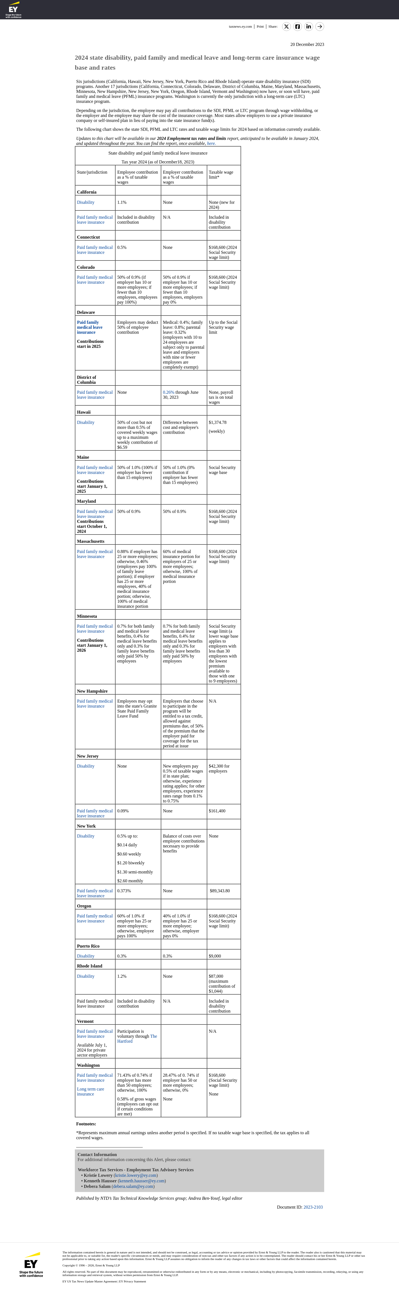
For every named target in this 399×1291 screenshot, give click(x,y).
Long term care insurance (90, 1091)
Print (260, 26)
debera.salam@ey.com (133, 1186)
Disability (85, 202)
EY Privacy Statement (132, 1281)
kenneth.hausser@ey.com (142, 1180)
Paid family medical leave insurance (95, 220)
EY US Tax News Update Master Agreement (89, 1281)
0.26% (168, 392)
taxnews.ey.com (240, 26)
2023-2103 (313, 1207)
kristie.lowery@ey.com (135, 1175)
